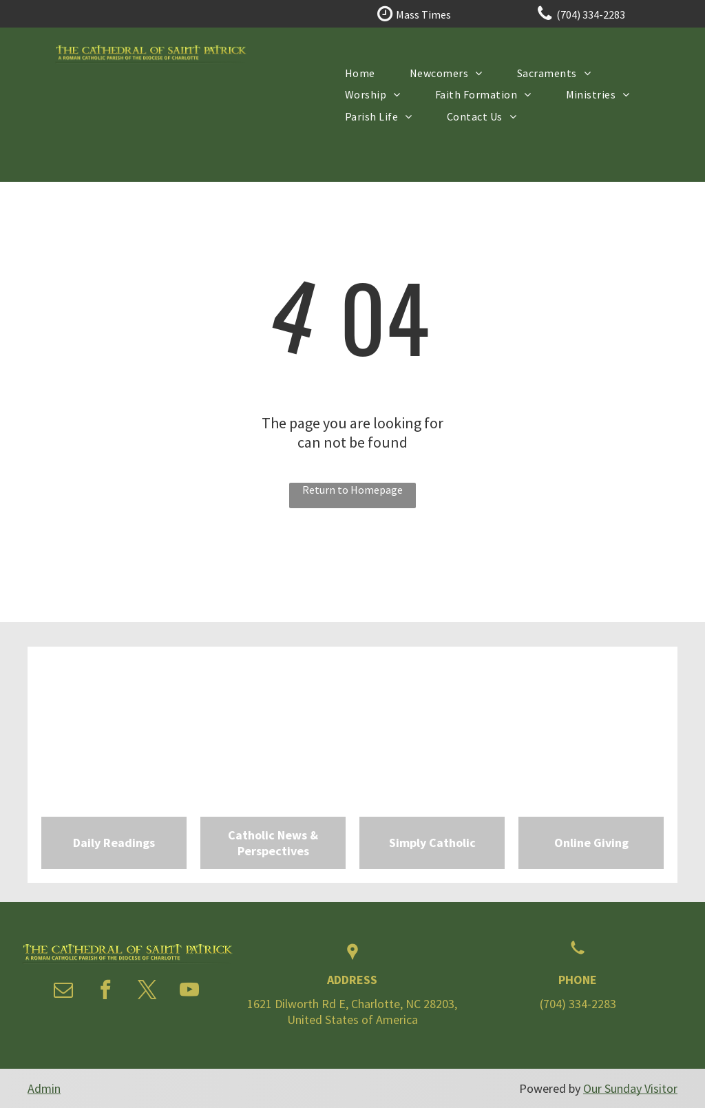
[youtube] (189, 991)
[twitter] (147, 991)
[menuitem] (360, 72)
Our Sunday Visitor (630, 1088)
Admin (44, 1088)
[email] (63, 991)
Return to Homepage (352, 489)
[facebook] (105, 991)
